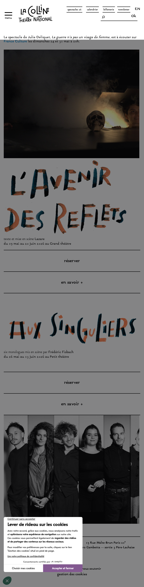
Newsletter (123, 9)
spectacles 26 (74, 9)
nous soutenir (91, 569)
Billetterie (109, 9)
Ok (133, 16)
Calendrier (92, 9)
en (137, 9)
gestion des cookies (72, 574)
